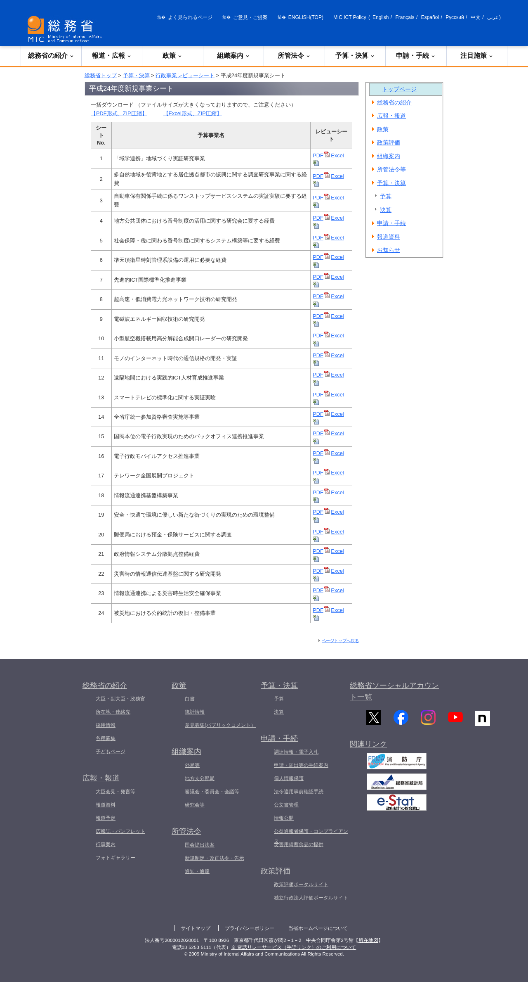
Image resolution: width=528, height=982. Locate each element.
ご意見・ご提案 (250, 17)
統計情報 (195, 712)
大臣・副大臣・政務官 (120, 699)
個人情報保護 (289, 778)
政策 (172, 55)
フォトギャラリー (115, 858)
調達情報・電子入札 (296, 752)
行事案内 (106, 844)
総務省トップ (101, 75)
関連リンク (368, 749)
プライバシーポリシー (249, 928)
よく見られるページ (190, 17)
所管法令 (294, 55)
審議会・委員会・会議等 (212, 792)
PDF (321, 155)
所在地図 (368, 940)
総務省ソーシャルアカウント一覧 (394, 691)
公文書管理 (286, 805)
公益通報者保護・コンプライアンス (311, 836)
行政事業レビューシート (185, 75)
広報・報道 (391, 115)
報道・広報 (112, 55)
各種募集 (106, 738)
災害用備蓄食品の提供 (298, 844)
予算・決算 (355, 55)
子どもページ (110, 751)
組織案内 (233, 55)
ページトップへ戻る (340, 640)
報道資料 (388, 236)
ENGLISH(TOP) (305, 17)
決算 (385, 209)
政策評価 (388, 142)
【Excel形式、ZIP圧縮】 (192, 113)
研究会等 (195, 805)
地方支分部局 (199, 778)
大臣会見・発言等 (115, 792)
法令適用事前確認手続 (298, 792)
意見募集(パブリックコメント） (220, 725)
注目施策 (476, 55)
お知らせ (388, 250)
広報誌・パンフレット (120, 831)
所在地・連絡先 (113, 712)
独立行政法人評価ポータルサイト (311, 898)
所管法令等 (391, 169)
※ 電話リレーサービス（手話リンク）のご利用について (293, 947)
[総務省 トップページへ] (66, 29)
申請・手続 (416, 55)
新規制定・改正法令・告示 (214, 858)
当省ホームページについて (318, 928)
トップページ (399, 89)
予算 (385, 196)
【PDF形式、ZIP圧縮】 (119, 113)
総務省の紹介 (51, 55)
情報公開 (284, 818)
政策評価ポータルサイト (301, 884)
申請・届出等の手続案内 (301, 765)
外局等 (192, 765)
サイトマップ (195, 928)
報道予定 (106, 818)
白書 (190, 699)
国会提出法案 (199, 845)
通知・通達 (197, 871)
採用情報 (106, 725)
